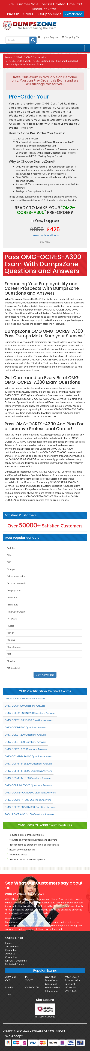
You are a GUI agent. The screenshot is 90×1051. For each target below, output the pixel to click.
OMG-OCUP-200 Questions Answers (25, 698)
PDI (27, 976)
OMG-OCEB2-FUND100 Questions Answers (29, 720)
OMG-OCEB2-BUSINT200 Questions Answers (30, 712)
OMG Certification (36, 57)
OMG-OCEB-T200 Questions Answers (25, 734)
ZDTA (8, 994)
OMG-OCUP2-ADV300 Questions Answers (28, 785)
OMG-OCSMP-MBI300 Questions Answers (28, 770)
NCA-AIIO (70, 987)
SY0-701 (30, 980)
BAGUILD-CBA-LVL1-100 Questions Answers (29, 814)
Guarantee (11, 949)
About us (10, 953)
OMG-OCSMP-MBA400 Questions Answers (29, 756)
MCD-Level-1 (72, 976)
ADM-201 (10, 976)
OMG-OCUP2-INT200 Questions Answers (28, 799)
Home (8, 57)
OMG (19, 57)
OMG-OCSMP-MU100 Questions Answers (28, 778)
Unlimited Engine (14, 964)
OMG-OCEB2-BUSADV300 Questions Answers (30, 806)
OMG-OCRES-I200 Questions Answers (26, 749)
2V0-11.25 (71, 990)
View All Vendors (45, 674)
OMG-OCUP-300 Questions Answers (25, 705)
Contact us (11, 957)
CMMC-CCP (32, 987)
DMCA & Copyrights (16, 960)
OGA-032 (50, 976)
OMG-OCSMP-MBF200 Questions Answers (28, 763)
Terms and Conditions (45, 235)
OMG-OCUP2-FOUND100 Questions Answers (30, 792)
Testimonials (12, 946)
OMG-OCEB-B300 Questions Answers (26, 727)
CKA (7, 980)
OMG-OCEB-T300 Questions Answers (25, 741)
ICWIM (9, 987)
